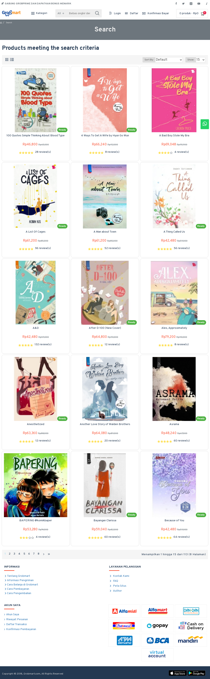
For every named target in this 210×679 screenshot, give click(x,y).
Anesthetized (35, 424)
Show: (192, 59)
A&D (36, 328)
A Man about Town (105, 232)
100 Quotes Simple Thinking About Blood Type (36, 135)
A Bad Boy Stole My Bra (174, 135)
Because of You (174, 520)
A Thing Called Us (174, 232)
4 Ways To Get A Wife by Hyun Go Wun (105, 135)
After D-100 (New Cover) (105, 328)
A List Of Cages (36, 232)
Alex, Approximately (174, 328)
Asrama (174, 424)
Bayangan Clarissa (105, 520)
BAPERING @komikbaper (35, 520)
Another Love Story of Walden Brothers (105, 424)
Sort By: (153, 59)
